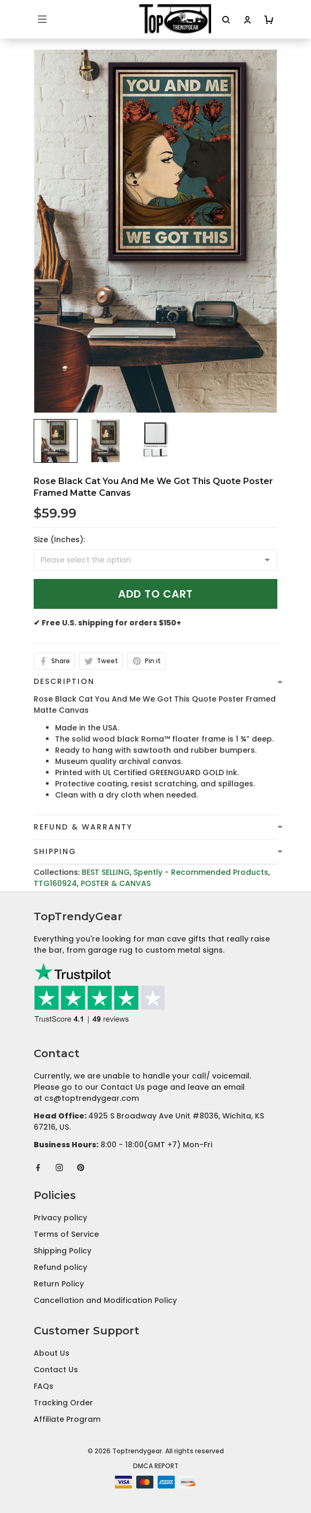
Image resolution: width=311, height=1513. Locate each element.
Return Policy (59, 1283)
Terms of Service (66, 1234)
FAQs (43, 1386)
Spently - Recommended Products (201, 872)
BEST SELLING (106, 872)
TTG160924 (55, 883)
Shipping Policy (62, 1250)
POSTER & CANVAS (116, 883)
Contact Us (56, 1369)
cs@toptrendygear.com (91, 1098)
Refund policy (60, 1267)
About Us (51, 1353)
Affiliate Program (67, 1419)
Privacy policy (60, 1217)
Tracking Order (63, 1402)
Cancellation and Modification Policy (105, 1300)
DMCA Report (155, 1465)
